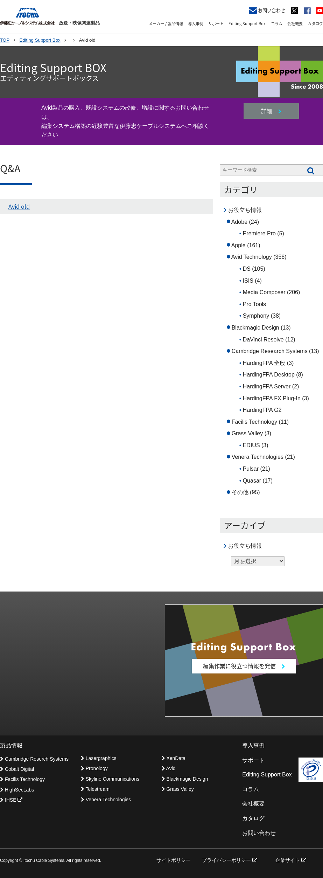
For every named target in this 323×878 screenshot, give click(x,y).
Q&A (10, 168)
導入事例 (195, 24)
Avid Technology (251, 257)
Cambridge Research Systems (270, 351)
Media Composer (264, 292)
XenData (173, 758)
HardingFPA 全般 (264, 363)
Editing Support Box (247, 24)
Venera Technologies (257, 457)
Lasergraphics (99, 758)
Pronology (94, 768)
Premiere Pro (259, 233)
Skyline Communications (110, 779)
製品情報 (11, 745)
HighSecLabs (17, 790)
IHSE (11, 800)
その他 (240, 492)
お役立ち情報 (245, 210)
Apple (238, 245)
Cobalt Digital (17, 769)
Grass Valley (247, 433)
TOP (4, 40)
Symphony (256, 316)
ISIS (248, 281)
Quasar (252, 481)
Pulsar (251, 469)
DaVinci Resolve (263, 340)
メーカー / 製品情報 (166, 24)
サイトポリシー (173, 860)
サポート (216, 24)
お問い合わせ (267, 10)
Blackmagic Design (255, 328)
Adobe (239, 222)
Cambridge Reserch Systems (34, 759)
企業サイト (290, 860)
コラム (276, 24)
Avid (169, 768)
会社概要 (295, 24)
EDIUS (251, 445)
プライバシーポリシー (229, 860)
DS (247, 269)
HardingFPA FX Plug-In (272, 398)
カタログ (315, 24)
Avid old (19, 206)
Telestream (95, 789)
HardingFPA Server (267, 386)
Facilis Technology (254, 422)
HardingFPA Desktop (269, 375)
